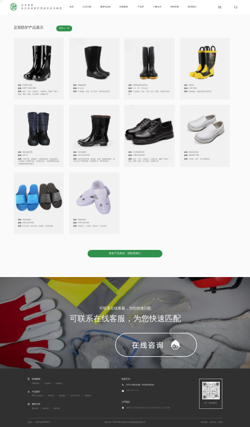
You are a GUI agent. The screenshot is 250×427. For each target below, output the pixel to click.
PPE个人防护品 (37, 396)
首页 (72, 6)
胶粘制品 (62, 396)
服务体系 (35, 408)
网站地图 (204, 422)
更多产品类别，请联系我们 (125, 253)
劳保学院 (174, 6)
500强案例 (35, 383)
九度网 (220, 422)
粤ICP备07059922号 (43, 422)
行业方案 (87, 6)
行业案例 (47, 383)
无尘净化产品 (75, 396)
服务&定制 (105, 6)
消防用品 (51, 396)
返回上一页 (64, 28)
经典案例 (123, 6)
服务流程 (57, 408)
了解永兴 (157, 6)
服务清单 (45, 408)
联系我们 (192, 6)
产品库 (140, 6)
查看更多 (59, 383)
